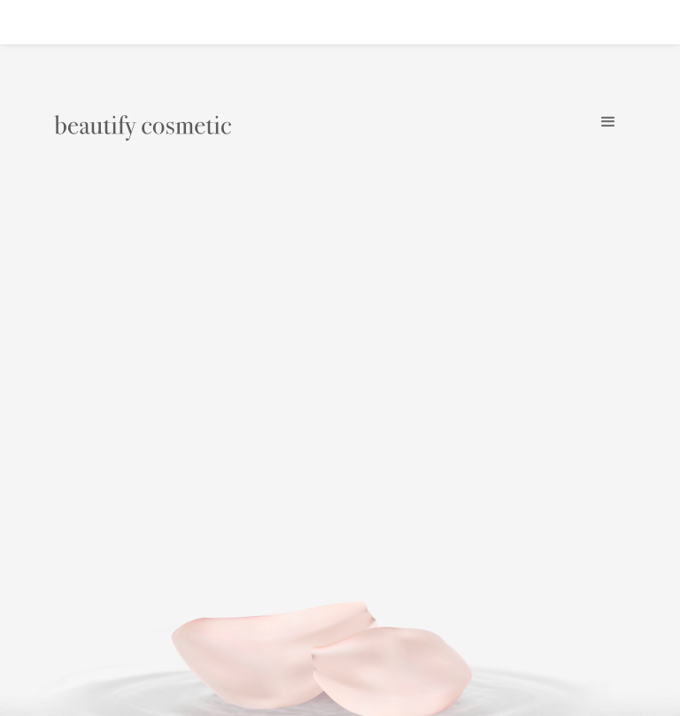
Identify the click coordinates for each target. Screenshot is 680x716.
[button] (609, 122)
